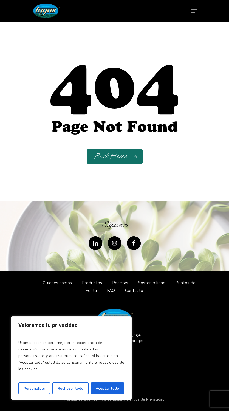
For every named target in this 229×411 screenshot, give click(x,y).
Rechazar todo (70, 388)
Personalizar (34, 388)
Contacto (134, 290)
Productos (92, 282)
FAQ (111, 290)
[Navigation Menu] (194, 11)
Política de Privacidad (146, 399)
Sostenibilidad (151, 282)
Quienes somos (57, 282)
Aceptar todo (107, 388)
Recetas (120, 282)
